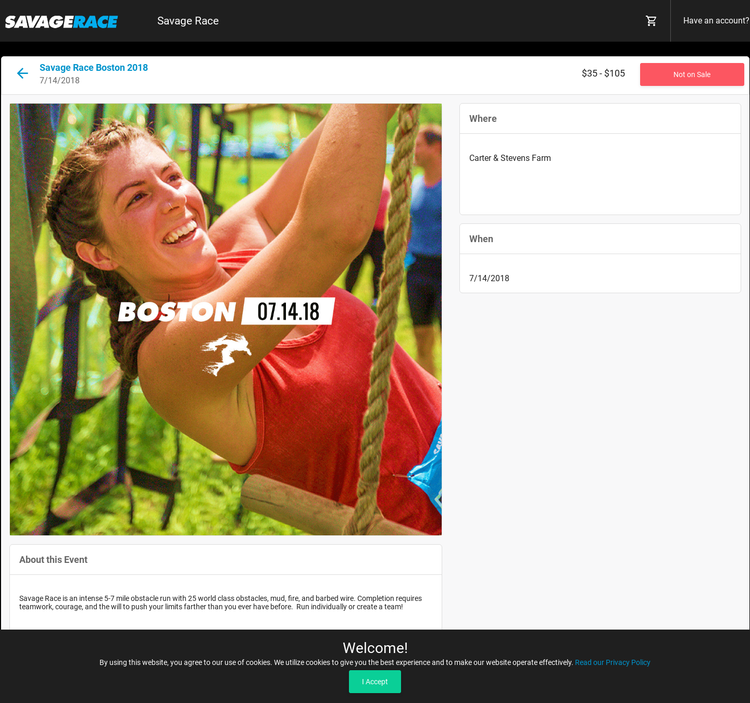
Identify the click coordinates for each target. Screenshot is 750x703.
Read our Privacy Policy (613, 662)
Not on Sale (691, 74)
